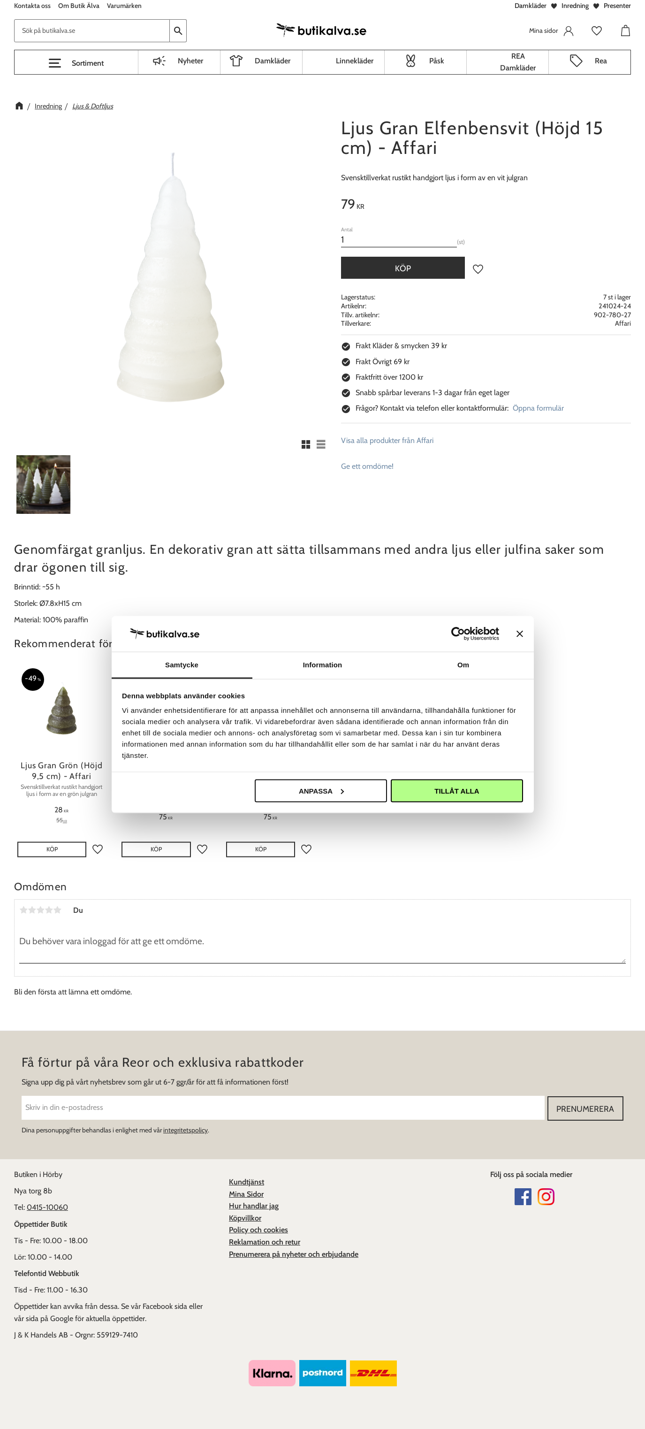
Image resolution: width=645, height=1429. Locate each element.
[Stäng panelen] (519, 633)
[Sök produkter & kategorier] (92, 30)
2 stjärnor (32, 910)
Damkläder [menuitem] (272, 60)
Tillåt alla (456, 791)
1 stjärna (23, 910)
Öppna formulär (538, 408)
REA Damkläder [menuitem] (518, 62)
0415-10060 (47, 1206)
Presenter (617, 5)
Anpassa (321, 791)
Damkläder (530, 5)
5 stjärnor (57, 910)
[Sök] (178, 30)
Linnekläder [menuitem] (354, 60)
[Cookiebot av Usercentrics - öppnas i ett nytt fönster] (458, 634)
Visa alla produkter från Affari (387, 440)
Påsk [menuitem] (436, 60)
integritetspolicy (185, 1129)
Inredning (575, 5)
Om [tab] (463, 665)
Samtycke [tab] (181, 665)
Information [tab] (322, 665)
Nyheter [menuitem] (190, 60)
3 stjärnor (40, 910)
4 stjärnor (49, 910)
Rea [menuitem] (601, 60)
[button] (76, 63)
